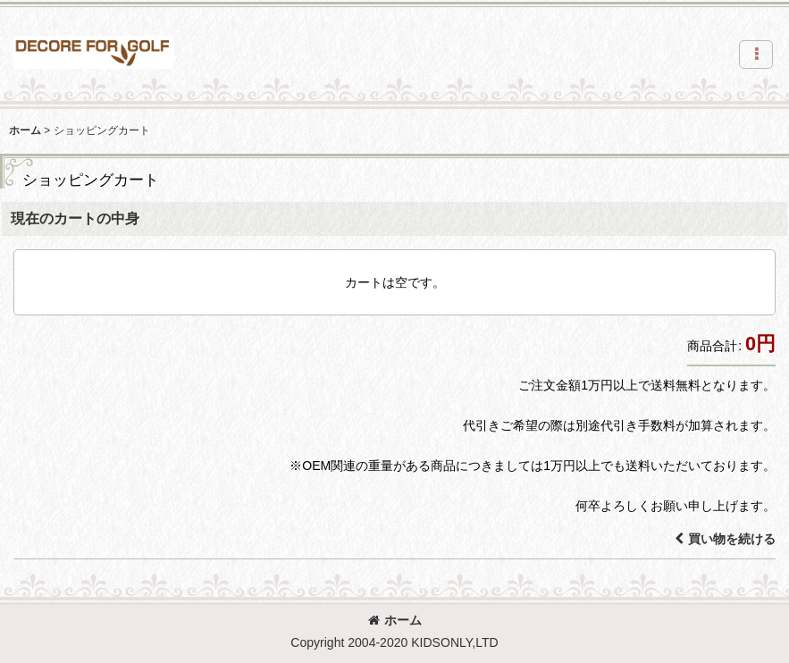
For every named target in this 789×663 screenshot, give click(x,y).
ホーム (395, 620)
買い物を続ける (725, 539)
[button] (756, 54)
